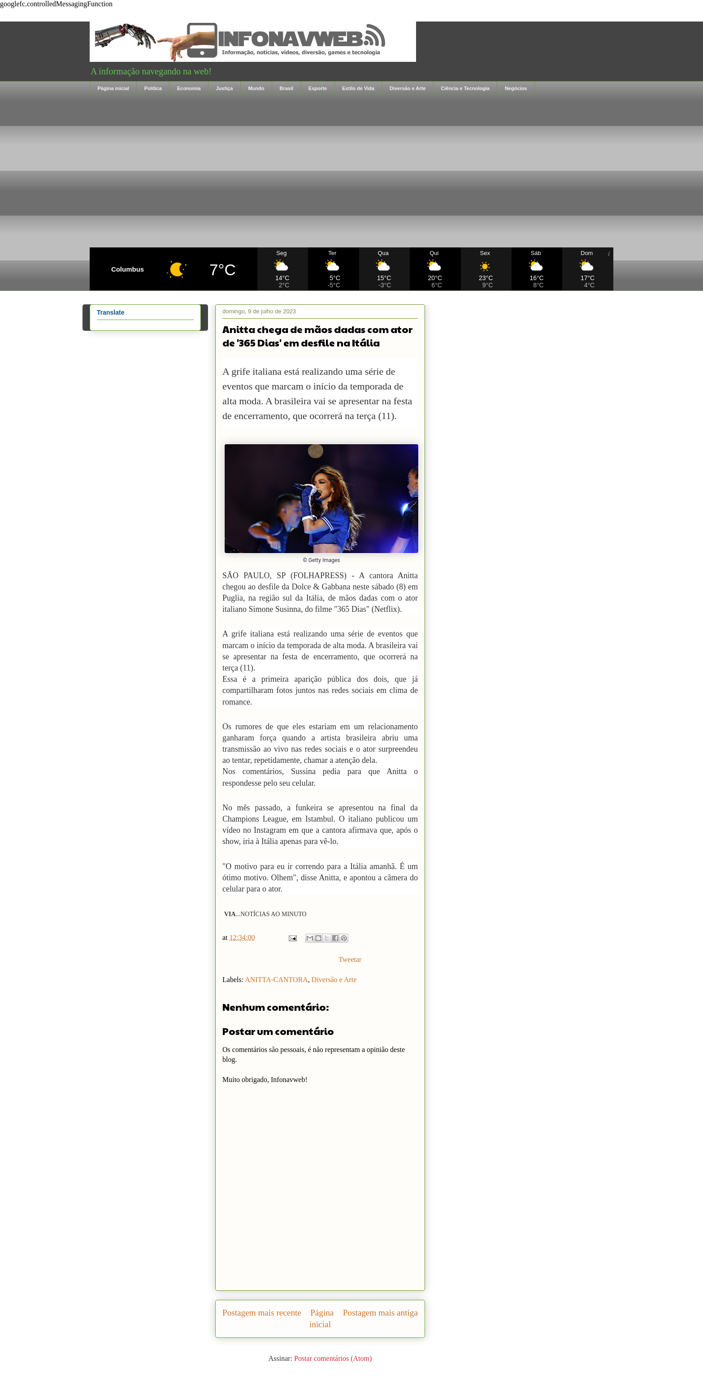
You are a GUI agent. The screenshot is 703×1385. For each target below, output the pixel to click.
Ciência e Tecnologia (465, 88)
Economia (189, 88)
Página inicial (113, 88)
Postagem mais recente (261, 1312)
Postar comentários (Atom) (333, 1358)
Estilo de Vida (358, 88)
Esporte (317, 88)
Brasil (286, 88)
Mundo (256, 88)
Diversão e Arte (407, 88)
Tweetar (349, 959)
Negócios (516, 88)
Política (153, 88)
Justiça (224, 88)
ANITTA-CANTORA (276, 979)
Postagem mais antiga (380, 1312)
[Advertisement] (351, 171)
